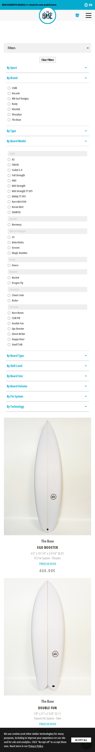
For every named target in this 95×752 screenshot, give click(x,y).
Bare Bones (16, 313)
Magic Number (17, 253)
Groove (13, 247)
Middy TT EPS (17, 196)
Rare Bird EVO (17, 201)
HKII (12, 180)
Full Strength (16, 175)
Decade (14, 93)
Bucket (13, 277)
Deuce (13, 265)
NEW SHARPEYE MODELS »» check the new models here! (29, 4)
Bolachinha (16, 242)
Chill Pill (14, 318)
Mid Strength (16, 186)
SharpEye (15, 114)
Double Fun (16, 323)
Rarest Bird (15, 207)
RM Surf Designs (18, 98)
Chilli (12, 88)
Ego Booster (16, 328)
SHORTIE (14, 212)
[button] (47, 48)
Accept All (81, 740)
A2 (11, 159)
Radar (13, 300)
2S (11, 237)
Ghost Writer (16, 334)
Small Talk (15, 344)
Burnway (14, 224)
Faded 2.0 (15, 170)
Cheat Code (16, 295)
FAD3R (13, 164)
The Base (14, 119)
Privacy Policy (35, 746)
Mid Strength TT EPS (20, 191)
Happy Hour (16, 339)
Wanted (14, 109)
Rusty (13, 104)
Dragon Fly (15, 283)
